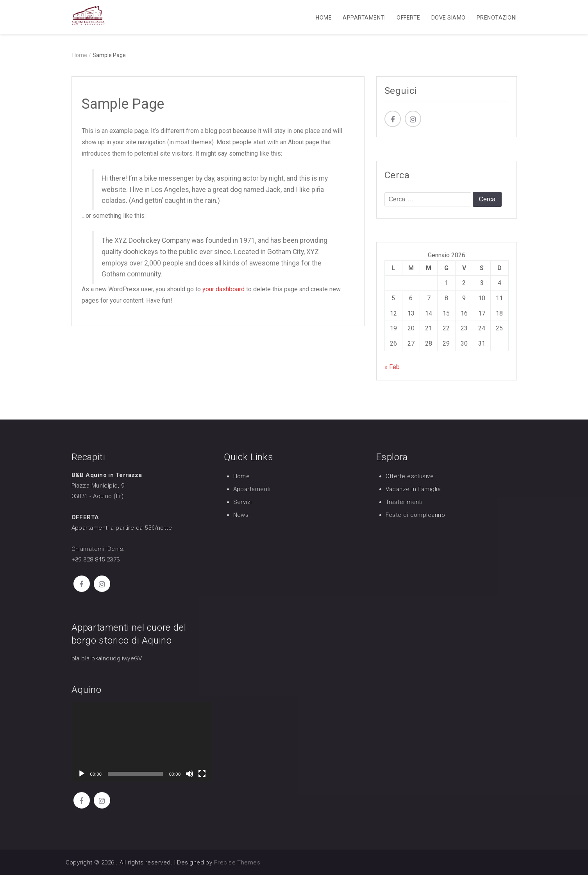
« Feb (392, 367)
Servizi (242, 502)
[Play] (82, 774)
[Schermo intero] (202, 774)
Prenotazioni (497, 17)
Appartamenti (364, 17)
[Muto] (189, 774)
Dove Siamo (448, 17)
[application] (141, 742)
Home (324, 17)
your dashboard (223, 289)
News (241, 514)
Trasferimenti (404, 502)
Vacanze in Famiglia (413, 489)
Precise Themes (237, 862)
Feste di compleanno (415, 514)
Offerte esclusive (410, 476)
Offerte (408, 17)
